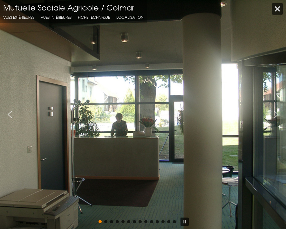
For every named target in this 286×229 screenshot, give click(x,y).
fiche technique (94, 17)
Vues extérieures (18, 17)
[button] (10, 114)
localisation (130, 17)
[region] (143, 114)
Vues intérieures (56, 17)
